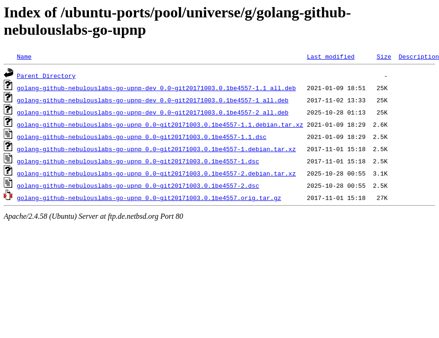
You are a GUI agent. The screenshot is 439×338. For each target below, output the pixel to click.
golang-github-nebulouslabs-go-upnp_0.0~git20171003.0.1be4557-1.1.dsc (141, 136)
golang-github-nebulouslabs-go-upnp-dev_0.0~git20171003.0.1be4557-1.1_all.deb (156, 88)
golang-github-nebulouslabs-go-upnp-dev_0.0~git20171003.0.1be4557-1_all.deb (152, 100)
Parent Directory (46, 75)
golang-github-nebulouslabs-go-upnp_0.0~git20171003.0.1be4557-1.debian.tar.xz (156, 149)
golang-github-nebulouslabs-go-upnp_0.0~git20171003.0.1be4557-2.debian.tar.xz (156, 173)
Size (383, 56)
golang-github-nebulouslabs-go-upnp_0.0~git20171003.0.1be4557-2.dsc (138, 185)
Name (24, 56)
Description (419, 56)
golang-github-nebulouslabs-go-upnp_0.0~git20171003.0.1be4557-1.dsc (138, 161)
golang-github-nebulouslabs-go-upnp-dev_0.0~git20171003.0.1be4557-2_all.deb (152, 112)
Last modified (330, 56)
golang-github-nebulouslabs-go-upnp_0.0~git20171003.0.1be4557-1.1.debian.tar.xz (160, 124)
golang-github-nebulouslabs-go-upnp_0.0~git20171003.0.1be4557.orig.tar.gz (149, 197)
